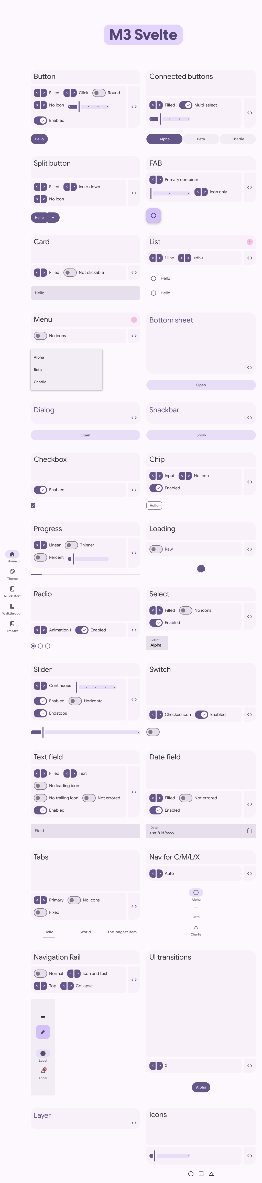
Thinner (79, 545)
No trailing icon (56, 798)
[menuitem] (43, 1056)
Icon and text (87, 974)
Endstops (50, 713)
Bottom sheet (201, 343)
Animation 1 (52, 630)
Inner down (81, 187)
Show (201, 435)
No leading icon (56, 786)
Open (201, 385)
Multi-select (198, 105)
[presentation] (85, 1156)
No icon (49, 105)
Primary (48, 900)
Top (45, 986)
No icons (50, 336)
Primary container (173, 180)
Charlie (238, 139)
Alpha (164, 139)
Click (75, 93)
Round (106, 93)
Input (161, 476)
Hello (39, 139)
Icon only (210, 192)
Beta (201, 139)
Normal (48, 974)
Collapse (76, 986)
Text (75, 773)
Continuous (52, 686)
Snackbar (201, 413)
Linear (47, 545)
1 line (161, 258)
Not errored (101, 798)
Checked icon (170, 715)
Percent (49, 557)
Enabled (49, 120)
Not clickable (83, 272)
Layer (85, 1118)
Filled (46, 93)
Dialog (85, 413)
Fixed (46, 912)
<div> (191, 258)
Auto (161, 873)
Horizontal (86, 701)
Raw (161, 549)
